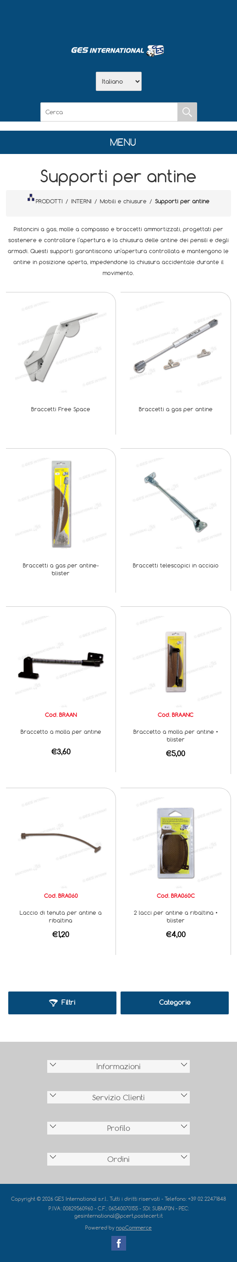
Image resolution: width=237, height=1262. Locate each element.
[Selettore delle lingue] (119, 81)
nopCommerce (134, 1227)
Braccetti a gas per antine (176, 409)
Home (71, 18)
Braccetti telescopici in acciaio (176, 565)
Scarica (118, 18)
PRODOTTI (45, 199)
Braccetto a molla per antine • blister (175, 735)
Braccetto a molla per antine (61, 731)
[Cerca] (109, 112)
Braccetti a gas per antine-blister (61, 569)
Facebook (118, 1243)
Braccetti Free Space (60, 409)
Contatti (142, 18)
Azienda (95, 18)
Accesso (166, 18)
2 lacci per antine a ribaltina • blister (176, 916)
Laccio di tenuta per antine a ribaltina (61, 916)
